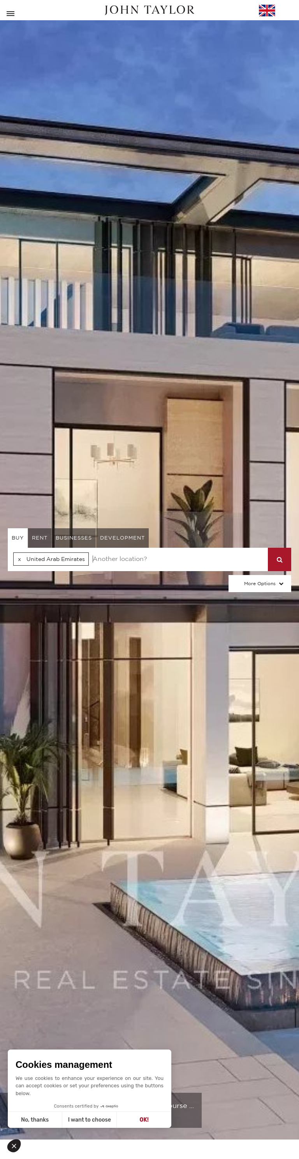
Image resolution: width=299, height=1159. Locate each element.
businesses (74, 538)
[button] (16, 1145)
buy (18, 538)
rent (39, 538)
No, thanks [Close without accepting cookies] (35, 1120)
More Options (260, 583)
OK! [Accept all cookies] (144, 1120)
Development (122, 538)
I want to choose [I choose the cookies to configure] (89, 1120)
